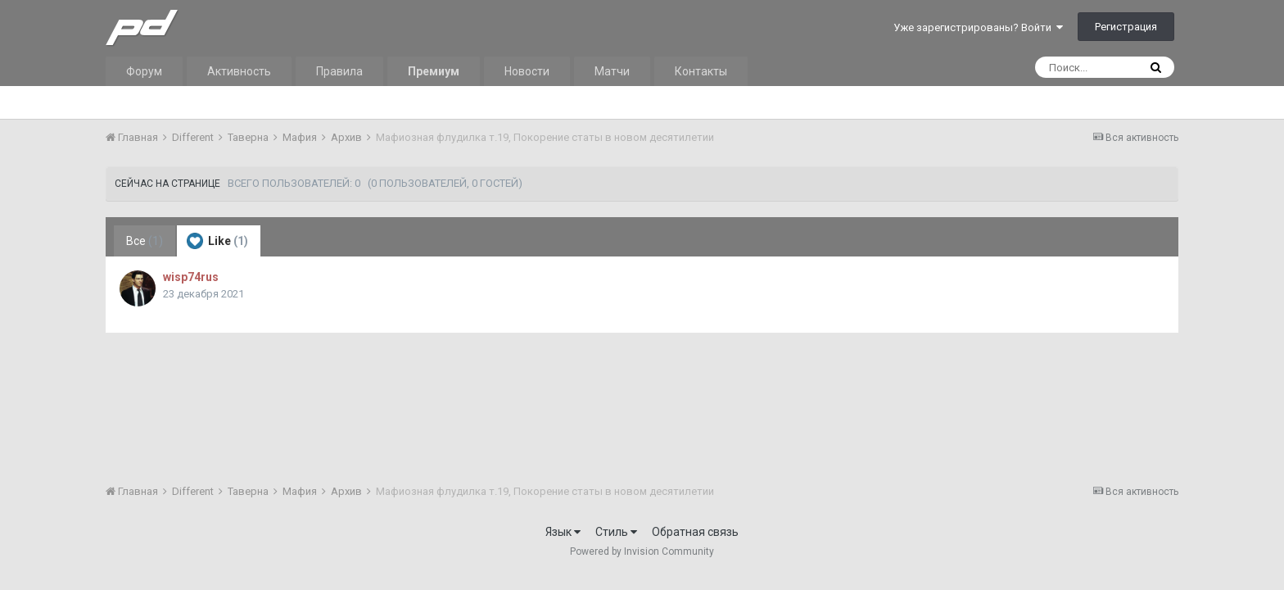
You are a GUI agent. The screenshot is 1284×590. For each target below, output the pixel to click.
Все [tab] (144, 240)
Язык (563, 531)
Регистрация (1126, 26)
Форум (144, 71)
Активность (239, 71)
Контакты (701, 71)
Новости (526, 71)
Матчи (612, 71)
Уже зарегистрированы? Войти (978, 27)
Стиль (616, 531)
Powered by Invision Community (642, 551)
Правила (339, 71)
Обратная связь (695, 531)
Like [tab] (217, 241)
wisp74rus (191, 277)
